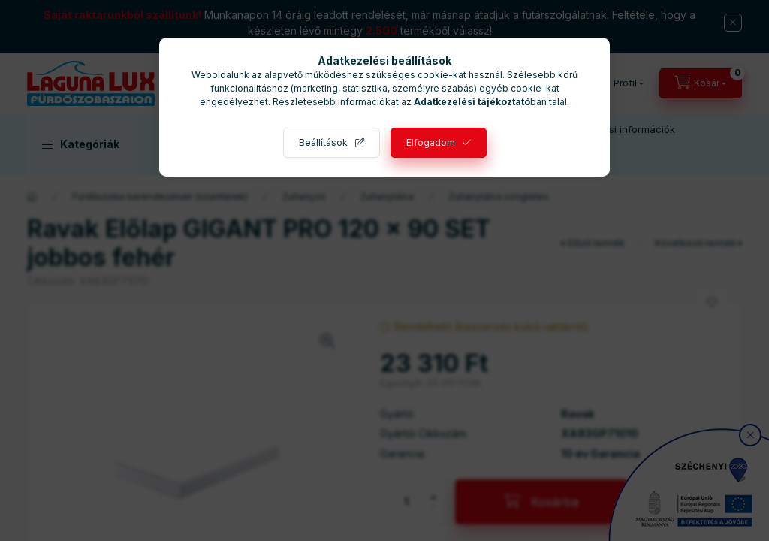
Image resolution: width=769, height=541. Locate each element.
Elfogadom (430, 142)
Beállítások (323, 142)
